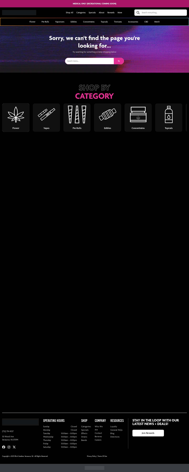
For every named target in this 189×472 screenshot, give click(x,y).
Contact (98, 433)
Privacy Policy (91, 456)
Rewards (110, 12)
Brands (84, 440)
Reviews (98, 436)
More (120, 12)
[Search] (119, 61)
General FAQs (116, 430)
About (101, 12)
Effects (84, 433)
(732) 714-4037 (8, 431)
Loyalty (113, 426)
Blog (112, 433)
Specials (92, 12)
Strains (84, 437)
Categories (81, 12)
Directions (114, 437)
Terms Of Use (102, 456)
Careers (98, 440)
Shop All (69, 12)
